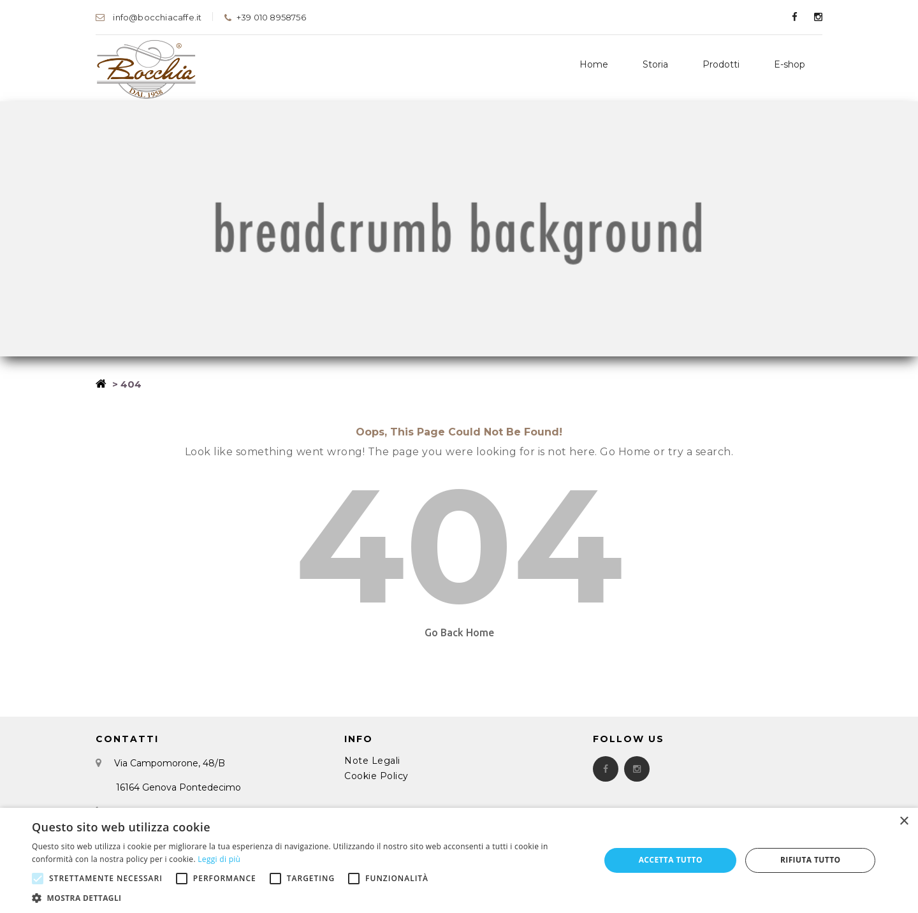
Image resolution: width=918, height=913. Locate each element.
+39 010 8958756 (264, 17)
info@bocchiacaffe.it (148, 17)
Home (593, 64)
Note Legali (372, 760)
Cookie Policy (376, 776)
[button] (307, 897)
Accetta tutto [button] (671, 859)
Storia (655, 64)
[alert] (459, 860)
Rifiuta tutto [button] (810, 859)
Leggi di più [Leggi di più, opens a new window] (219, 859)
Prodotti (721, 64)
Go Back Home (459, 632)
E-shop (789, 64)
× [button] (903, 821)
